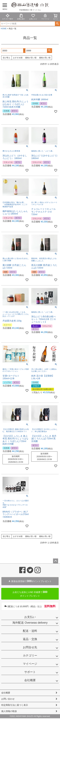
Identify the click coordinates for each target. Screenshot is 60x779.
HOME (4, 29)
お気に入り (33, 17)
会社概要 (30, 680)
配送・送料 (30, 630)
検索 (57, 23)
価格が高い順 (44, 58)
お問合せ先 (30, 647)
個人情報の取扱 (9, 711)
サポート (30, 672)
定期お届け (21, 17)
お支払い (30, 617)
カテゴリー (30, 655)
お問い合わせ (8, 699)
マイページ (45, 17)
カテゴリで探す (7, 17)
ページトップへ (55, 561)
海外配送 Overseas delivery (29, 622)
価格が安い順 (31, 58)
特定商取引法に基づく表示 (14, 705)
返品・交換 (30, 639)
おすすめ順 (18, 58)
